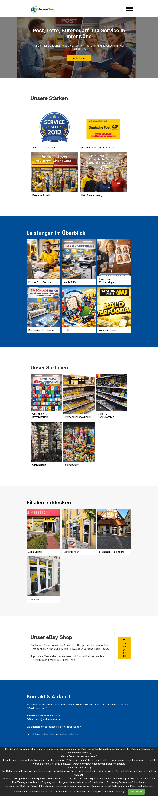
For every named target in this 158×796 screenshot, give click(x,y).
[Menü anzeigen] (129, 9)
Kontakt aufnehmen (66, 734)
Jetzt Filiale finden (37, 734)
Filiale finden (79, 58)
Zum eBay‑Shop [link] (124, 648)
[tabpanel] (70, 652)
